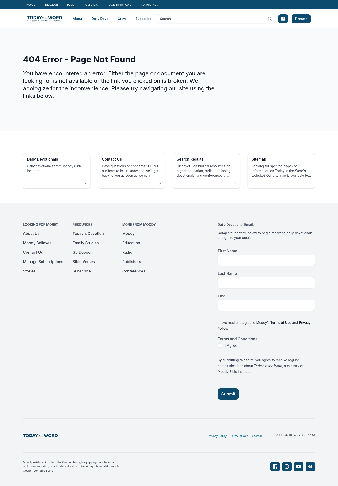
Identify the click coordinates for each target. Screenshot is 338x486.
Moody (30, 4)
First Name (227, 251)
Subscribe (143, 19)
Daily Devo (100, 19)
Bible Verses (84, 261)
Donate (301, 18)
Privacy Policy (217, 436)
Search (216, 19)
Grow (122, 19)
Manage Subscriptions (43, 261)
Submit (228, 393)
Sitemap (257, 436)
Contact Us (33, 252)
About (77, 19)
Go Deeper (82, 252)
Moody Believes (37, 243)
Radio (71, 4)
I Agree (231, 345)
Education (51, 4)
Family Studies (86, 243)
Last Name (227, 273)
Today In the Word (119, 4)
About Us (31, 233)
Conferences (149, 4)
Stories (29, 271)
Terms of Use (280, 323)
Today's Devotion (88, 233)
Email (222, 296)
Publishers (91, 4)
